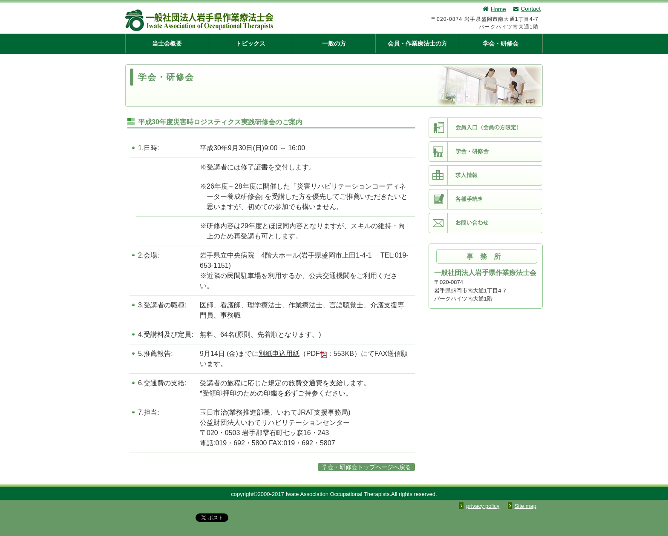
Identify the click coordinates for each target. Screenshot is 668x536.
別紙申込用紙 (279, 353)
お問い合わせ (485, 223)
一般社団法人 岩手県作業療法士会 (242, 20)
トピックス (250, 43)
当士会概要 (167, 43)
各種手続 (485, 199)
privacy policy (482, 506)
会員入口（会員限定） (485, 128)
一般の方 (334, 43)
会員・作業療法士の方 (417, 43)
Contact (527, 9)
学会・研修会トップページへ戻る (366, 467)
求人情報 (485, 175)
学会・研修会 (500, 43)
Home (494, 9)
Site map (525, 506)
